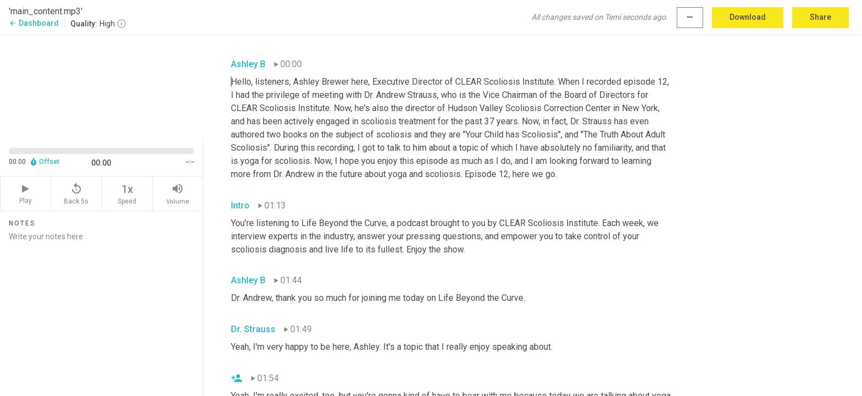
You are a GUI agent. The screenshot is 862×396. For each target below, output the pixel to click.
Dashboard (34, 23)
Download (748, 17)
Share (820, 17)
